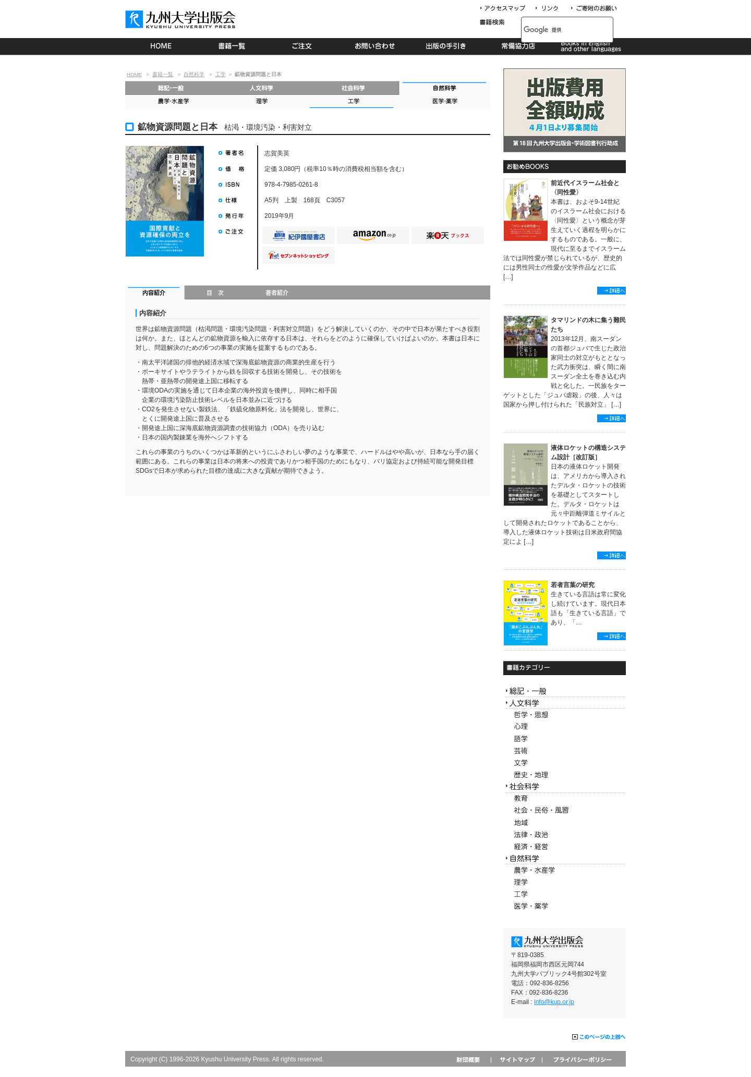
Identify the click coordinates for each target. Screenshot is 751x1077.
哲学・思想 (564, 715)
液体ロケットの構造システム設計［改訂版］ (588, 452)
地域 (564, 823)
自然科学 (194, 74)
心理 (564, 727)
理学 (262, 102)
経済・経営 (564, 847)
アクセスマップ (506, 8)
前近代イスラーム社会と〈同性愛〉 (585, 187)
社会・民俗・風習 (564, 811)
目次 (215, 293)
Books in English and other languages (589, 46)
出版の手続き (446, 46)
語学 (564, 739)
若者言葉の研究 (573, 585)
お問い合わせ (375, 46)
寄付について (593, 8)
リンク (551, 8)
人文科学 (262, 88)
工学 (220, 74)
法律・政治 (564, 835)
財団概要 (472, 1059)
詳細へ (611, 291)
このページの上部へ (599, 1037)
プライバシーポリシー (582, 1059)
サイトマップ (516, 1059)
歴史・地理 (564, 775)
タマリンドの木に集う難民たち (588, 324)
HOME (161, 46)
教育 (564, 799)
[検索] (556, 29)
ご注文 (304, 46)
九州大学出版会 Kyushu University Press (181, 19)
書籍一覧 (232, 46)
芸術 (564, 751)
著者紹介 (277, 293)
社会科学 (353, 88)
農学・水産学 (170, 102)
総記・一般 (170, 88)
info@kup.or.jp (554, 1002)
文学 (564, 763)
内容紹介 (155, 293)
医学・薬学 (444, 102)
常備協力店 (518, 46)
